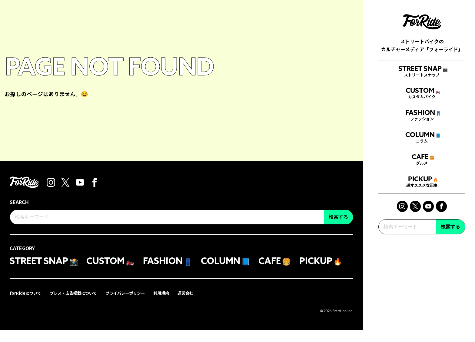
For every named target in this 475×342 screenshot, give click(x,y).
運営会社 (195, 305)
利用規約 (170, 305)
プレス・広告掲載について (76, 305)
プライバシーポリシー (132, 305)
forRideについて (26, 305)
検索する (450, 270)
